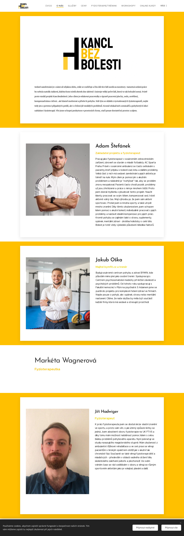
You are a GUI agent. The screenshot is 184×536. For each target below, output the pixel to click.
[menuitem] (56, 5)
